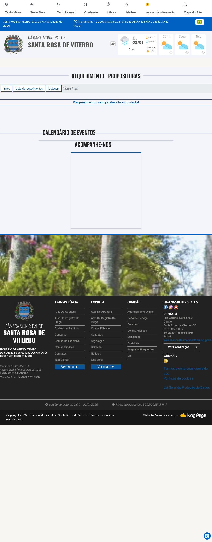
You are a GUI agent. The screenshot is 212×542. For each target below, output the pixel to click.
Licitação (96, 347)
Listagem (53, 88)
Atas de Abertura (65, 312)
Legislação (97, 341)
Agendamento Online (140, 312)
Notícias (96, 353)
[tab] (113, 43)
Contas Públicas (64, 347)
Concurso (60, 334)
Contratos (61, 353)
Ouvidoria (97, 360)
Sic (129, 356)
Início (6, 88)
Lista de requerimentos (29, 88)
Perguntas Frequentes (140, 349)
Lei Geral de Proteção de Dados (187, 387)
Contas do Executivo (67, 341)
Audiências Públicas (67, 328)
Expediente (62, 360)
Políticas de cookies (178, 378)
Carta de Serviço (137, 318)
